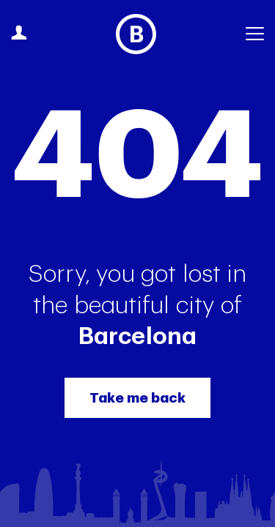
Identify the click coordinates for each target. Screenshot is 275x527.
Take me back (137, 398)
